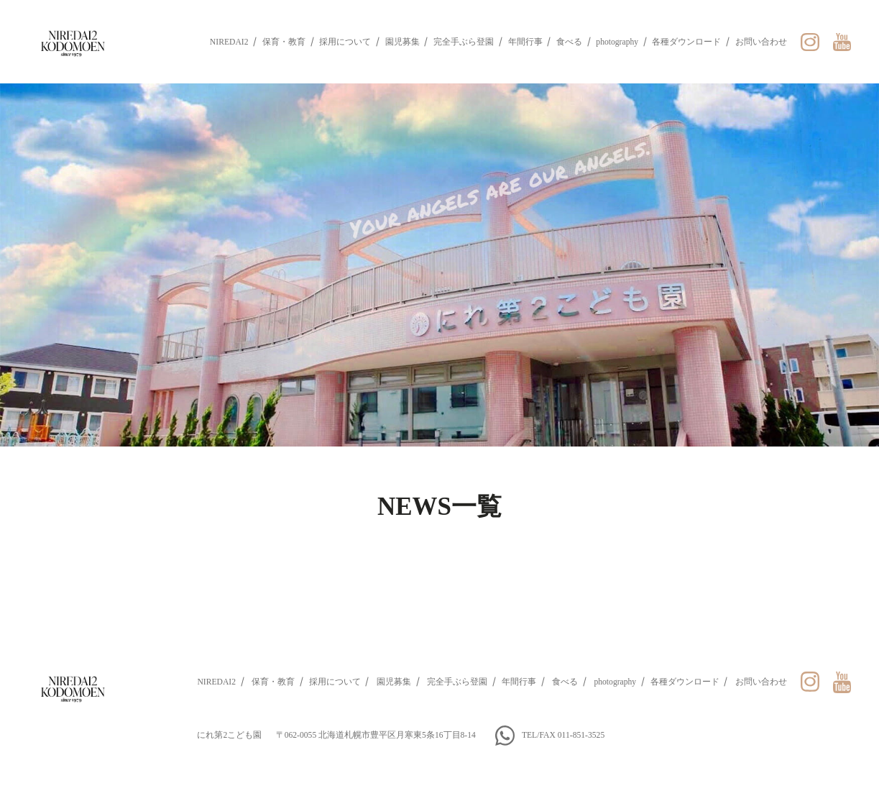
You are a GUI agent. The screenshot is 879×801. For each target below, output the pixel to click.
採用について (345, 42)
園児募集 (402, 42)
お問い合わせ (761, 42)
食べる (569, 42)
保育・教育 (283, 42)
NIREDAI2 (229, 42)
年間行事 (525, 42)
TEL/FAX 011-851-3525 (563, 735)
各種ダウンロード (686, 42)
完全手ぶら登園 (463, 42)
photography (617, 42)
